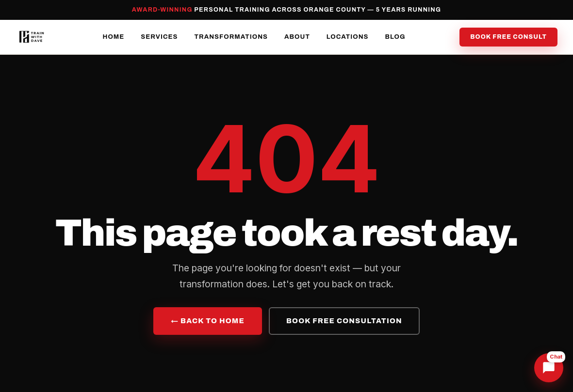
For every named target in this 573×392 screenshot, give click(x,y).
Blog (395, 36)
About (297, 36)
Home (113, 36)
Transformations (231, 36)
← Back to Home (208, 321)
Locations (348, 36)
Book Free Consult (508, 36)
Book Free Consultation (344, 321)
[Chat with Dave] (548, 367)
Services (159, 36)
